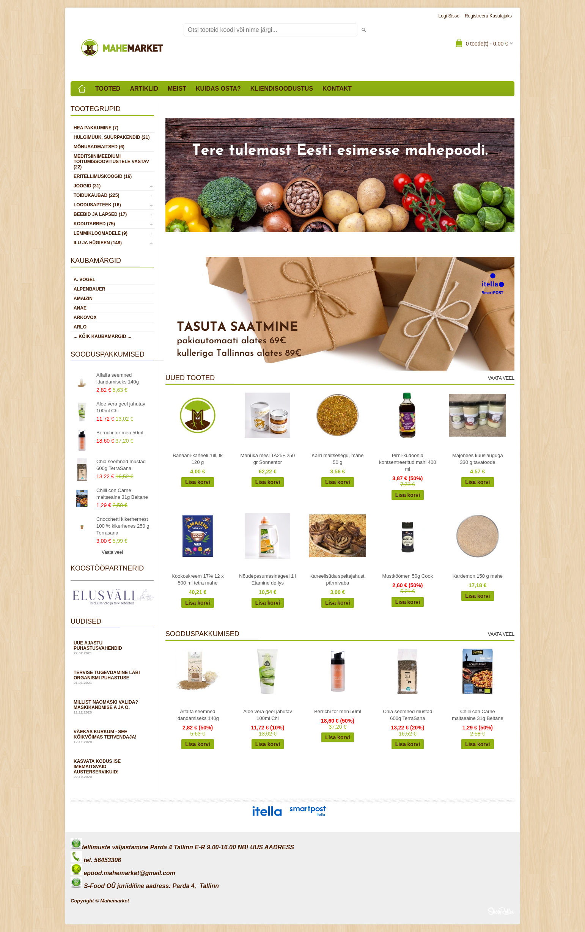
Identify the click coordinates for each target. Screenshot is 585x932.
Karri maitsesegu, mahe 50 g (337, 459)
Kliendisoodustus (281, 88)
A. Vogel (84, 279)
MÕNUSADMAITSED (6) (99, 146)
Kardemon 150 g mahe (478, 576)
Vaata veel (112, 552)
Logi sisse (449, 16)
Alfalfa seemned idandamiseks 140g (117, 378)
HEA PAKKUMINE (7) (96, 127)
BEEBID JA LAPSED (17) (100, 214)
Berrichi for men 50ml (119, 432)
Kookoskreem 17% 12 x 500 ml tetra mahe (197, 579)
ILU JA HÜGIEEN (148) (98, 242)
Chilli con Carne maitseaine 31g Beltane (122, 493)
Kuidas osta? (218, 88)
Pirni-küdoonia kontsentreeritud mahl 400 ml (407, 462)
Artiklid (144, 88)
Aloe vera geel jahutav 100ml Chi (120, 407)
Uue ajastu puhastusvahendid (112, 647)
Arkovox (85, 317)
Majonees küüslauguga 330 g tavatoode (477, 459)
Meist (177, 88)
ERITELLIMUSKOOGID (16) (103, 176)
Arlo (80, 327)
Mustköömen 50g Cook (407, 576)
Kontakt (337, 88)
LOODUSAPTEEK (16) (97, 204)
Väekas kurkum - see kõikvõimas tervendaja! (112, 736)
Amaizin (83, 298)
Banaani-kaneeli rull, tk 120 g (198, 459)
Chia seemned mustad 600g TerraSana (121, 465)
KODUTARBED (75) (94, 223)
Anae (80, 308)
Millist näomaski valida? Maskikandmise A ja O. (112, 706)
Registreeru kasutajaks (488, 16)
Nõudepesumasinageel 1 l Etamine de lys (267, 579)
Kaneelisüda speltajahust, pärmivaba (338, 579)
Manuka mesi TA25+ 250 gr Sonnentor (268, 459)
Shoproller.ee (501, 911)
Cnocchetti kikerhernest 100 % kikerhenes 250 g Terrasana (122, 526)
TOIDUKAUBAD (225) (96, 195)
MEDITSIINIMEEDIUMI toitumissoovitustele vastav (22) (111, 162)
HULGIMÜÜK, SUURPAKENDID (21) (111, 137)
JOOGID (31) (87, 186)
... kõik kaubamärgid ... (102, 336)
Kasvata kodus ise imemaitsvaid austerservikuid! (112, 769)
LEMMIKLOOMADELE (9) (100, 233)
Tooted (107, 88)
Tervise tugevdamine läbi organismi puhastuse (112, 677)
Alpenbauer (89, 289)
